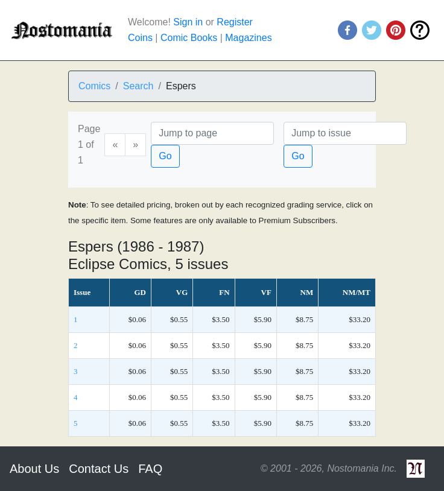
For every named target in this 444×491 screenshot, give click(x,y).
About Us (34, 468)
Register (235, 22)
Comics (94, 86)
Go (165, 156)
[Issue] (345, 133)
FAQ (150, 468)
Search (138, 86)
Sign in (188, 22)
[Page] (212, 133)
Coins (140, 38)
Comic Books (188, 38)
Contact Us (98, 468)
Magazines (248, 38)
